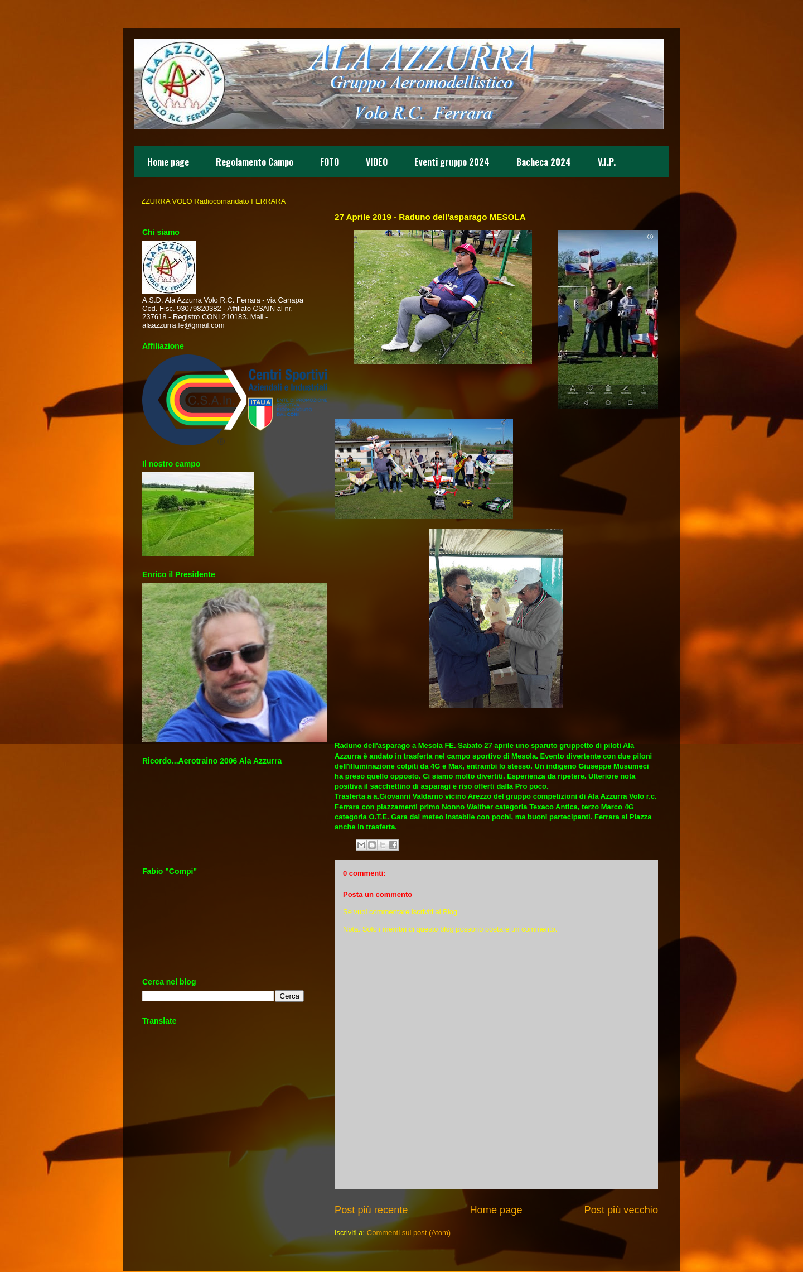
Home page (168, 162)
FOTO (329, 162)
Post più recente (371, 1210)
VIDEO (377, 162)
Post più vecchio (621, 1210)
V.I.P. (607, 162)
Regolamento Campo (254, 162)
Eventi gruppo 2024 (452, 162)
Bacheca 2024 (543, 162)
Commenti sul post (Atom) (409, 1232)
